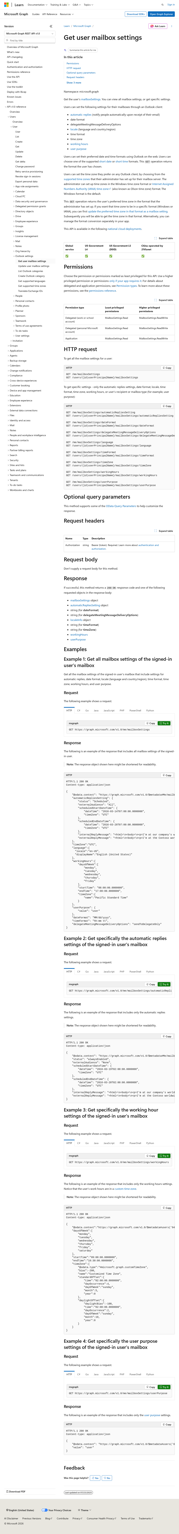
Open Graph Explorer (161, 14)
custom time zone (125, 1188)
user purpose (78, 149)
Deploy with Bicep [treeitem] (16, 91)
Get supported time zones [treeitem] (32, 285)
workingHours (79, 634)
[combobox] (29, 33)
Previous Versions (31, 1518)
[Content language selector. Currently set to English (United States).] (20, 1510)
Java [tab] (96, 710)
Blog (47, 1518)
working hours (79, 144)
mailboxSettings (91, 99)
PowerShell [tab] (135, 710)
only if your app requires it (125, 281)
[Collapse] (51, 26)
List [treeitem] (17, 136)
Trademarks (145, 1518)
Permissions (73, 63)
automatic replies (80, 114)
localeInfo (76, 620)
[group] (119, 449)
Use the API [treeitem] (13, 76)
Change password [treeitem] (24, 166)
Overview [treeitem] (15, 111)
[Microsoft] (6, 4)
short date (105, 161)
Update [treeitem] (19, 151)
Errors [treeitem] (10, 101)
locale (74, 129)
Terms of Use (128, 1518)
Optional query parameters (81, 72)
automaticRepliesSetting (85, 605)
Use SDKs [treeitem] (12, 81)
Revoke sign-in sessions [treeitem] (28, 176)
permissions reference (102, 290)
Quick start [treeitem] (13, 62)
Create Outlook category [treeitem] (31, 276)
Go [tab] (87, 710)
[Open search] (162, 5)
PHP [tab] (122, 710)
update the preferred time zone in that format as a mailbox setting (127, 211)
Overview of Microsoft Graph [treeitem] (22, 47)
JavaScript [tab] (109, 710)
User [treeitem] (17, 131)
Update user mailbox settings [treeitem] (33, 266)
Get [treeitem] (17, 146)
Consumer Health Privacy (100, 1518)
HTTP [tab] (69, 710)
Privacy (76, 1518)
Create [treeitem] (18, 141)
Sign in (171, 4)
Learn (67, 26)
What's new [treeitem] (13, 52)
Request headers (75, 77)
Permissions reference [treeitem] (18, 72)
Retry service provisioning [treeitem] (29, 171)
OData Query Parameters (121, 506)
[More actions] (172, 26)
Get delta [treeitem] (20, 161)
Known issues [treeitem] (14, 96)
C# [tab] (78, 710)
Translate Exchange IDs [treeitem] (30, 291)
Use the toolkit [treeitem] (15, 86)
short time (122, 161)
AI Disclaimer (11, 1518)
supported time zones (77, 179)
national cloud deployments (124, 229)
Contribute (62, 1518)
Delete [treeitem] (18, 156)
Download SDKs (136, 14)
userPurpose (78, 639)
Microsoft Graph (82, 26)
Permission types (126, 285)
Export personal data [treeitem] (26, 181)
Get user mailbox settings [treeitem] (32, 261)
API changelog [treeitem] (15, 57)
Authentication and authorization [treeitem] (24, 66)
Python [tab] (150, 710)
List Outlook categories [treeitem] (30, 271)
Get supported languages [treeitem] (31, 281)
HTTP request (74, 68)
